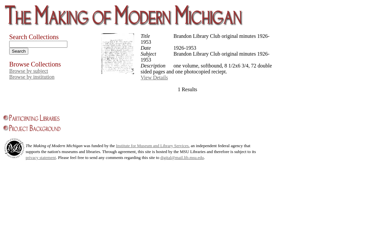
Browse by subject (28, 71)
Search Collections (34, 36)
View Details (154, 77)
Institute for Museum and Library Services (152, 145)
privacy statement (41, 157)
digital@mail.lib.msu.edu (182, 157)
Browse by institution (32, 77)
